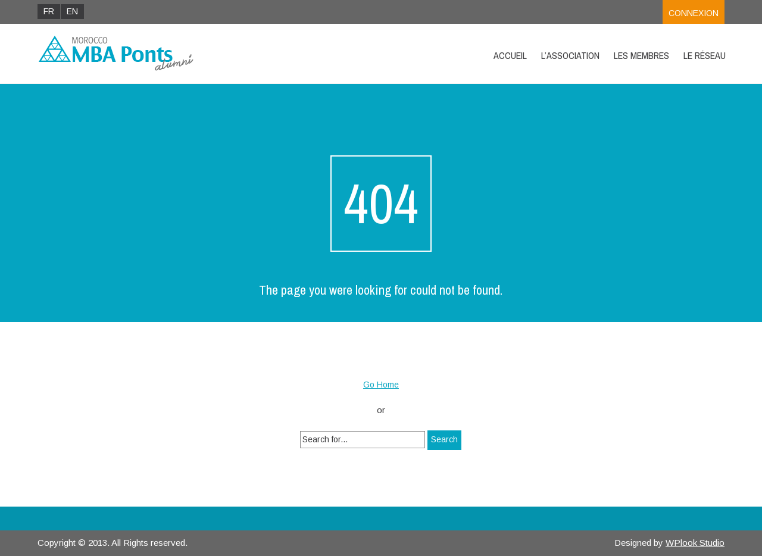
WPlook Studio (695, 543)
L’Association (570, 55)
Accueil (510, 55)
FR (48, 11)
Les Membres (641, 55)
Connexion (694, 13)
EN (72, 11)
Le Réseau (704, 55)
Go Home (381, 384)
